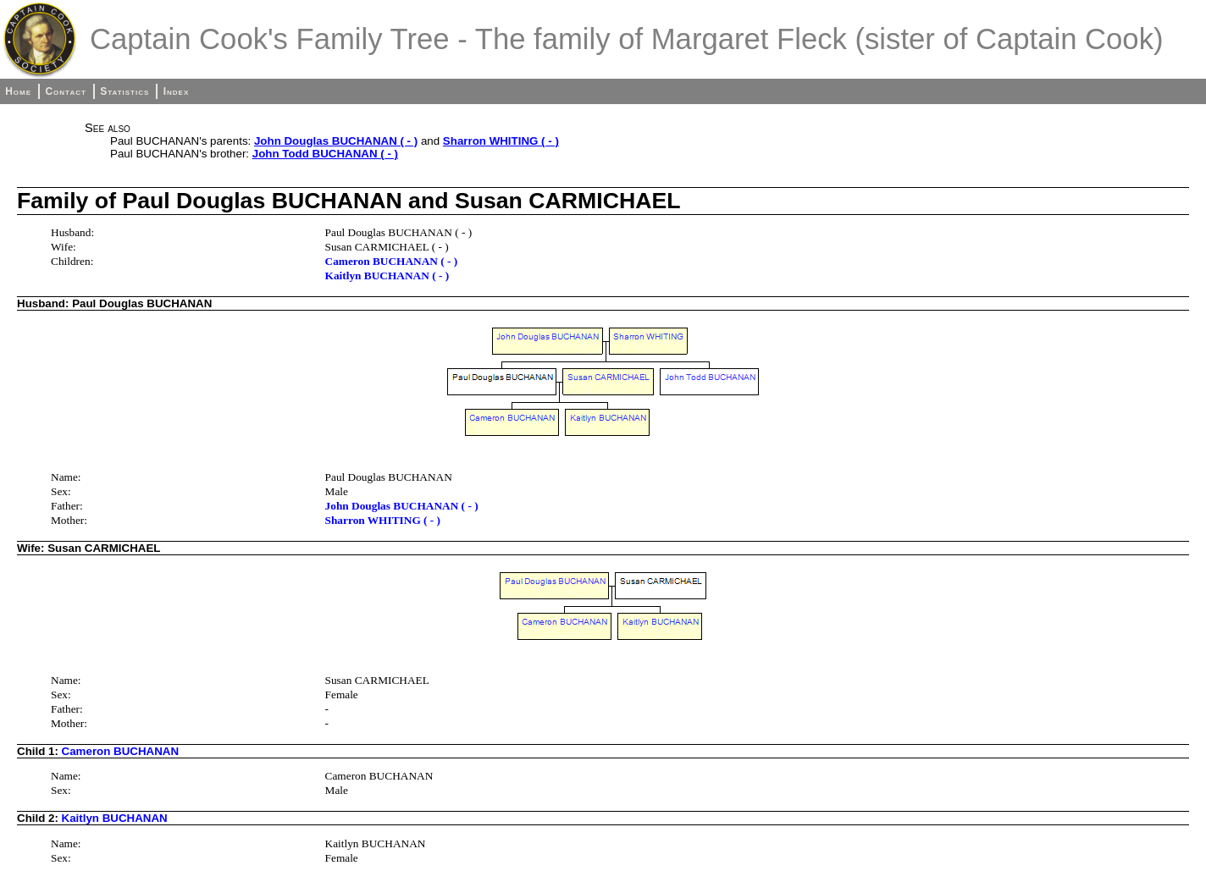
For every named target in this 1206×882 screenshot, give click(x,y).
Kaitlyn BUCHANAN (115, 818)
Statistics (124, 91)
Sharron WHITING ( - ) (501, 141)
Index (176, 91)
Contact (65, 91)
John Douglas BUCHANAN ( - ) (336, 141)
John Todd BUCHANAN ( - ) (325, 153)
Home (18, 91)
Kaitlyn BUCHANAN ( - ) (387, 275)
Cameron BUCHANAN (120, 751)
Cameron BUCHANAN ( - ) (391, 261)
